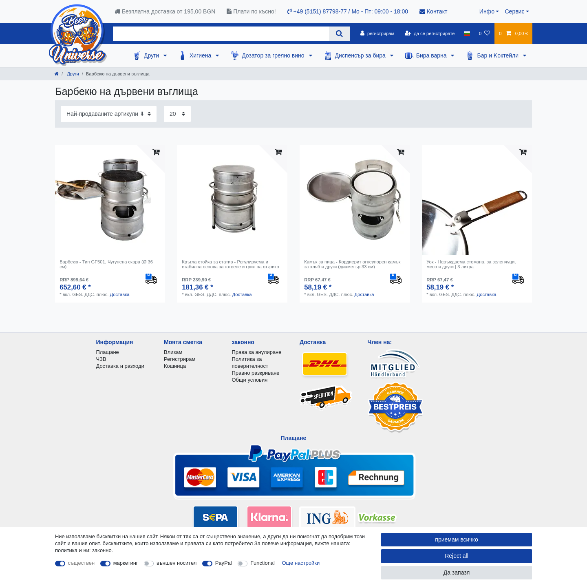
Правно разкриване (256, 373)
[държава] (466, 33)
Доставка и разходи (120, 366)
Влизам (173, 352)
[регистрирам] (377, 33)
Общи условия (250, 380)
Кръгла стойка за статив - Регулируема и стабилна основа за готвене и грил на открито (230, 264)
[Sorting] (109, 114)
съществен (81, 563)
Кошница (175, 366)
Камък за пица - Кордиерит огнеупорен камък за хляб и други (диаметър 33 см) (352, 264)
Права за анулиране (257, 352)
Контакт (433, 11)
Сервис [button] (514, 11)
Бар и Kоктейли (498, 55)
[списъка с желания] (484, 33)
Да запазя (457, 572)
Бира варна (432, 55)
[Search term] (221, 34)
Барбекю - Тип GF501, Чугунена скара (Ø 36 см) (106, 264)
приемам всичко (456, 539)
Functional (262, 563)
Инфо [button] (486, 11)
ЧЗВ (101, 359)
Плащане (107, 352)
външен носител (176, 563)
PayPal (223, 563)
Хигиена (201, 55)
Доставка (119, 294)
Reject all (456, 556)
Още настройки (301, 563)
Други (152, 55)
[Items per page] (177, 114)
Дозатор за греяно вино (274, 55)
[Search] (339, 34)
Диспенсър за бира (361, 55)
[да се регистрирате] (429, 33)
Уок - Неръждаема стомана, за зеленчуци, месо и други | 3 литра (471, 264)
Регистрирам (179, 359)
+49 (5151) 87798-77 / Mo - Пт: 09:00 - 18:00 (347, 11)
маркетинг (125, 563)
